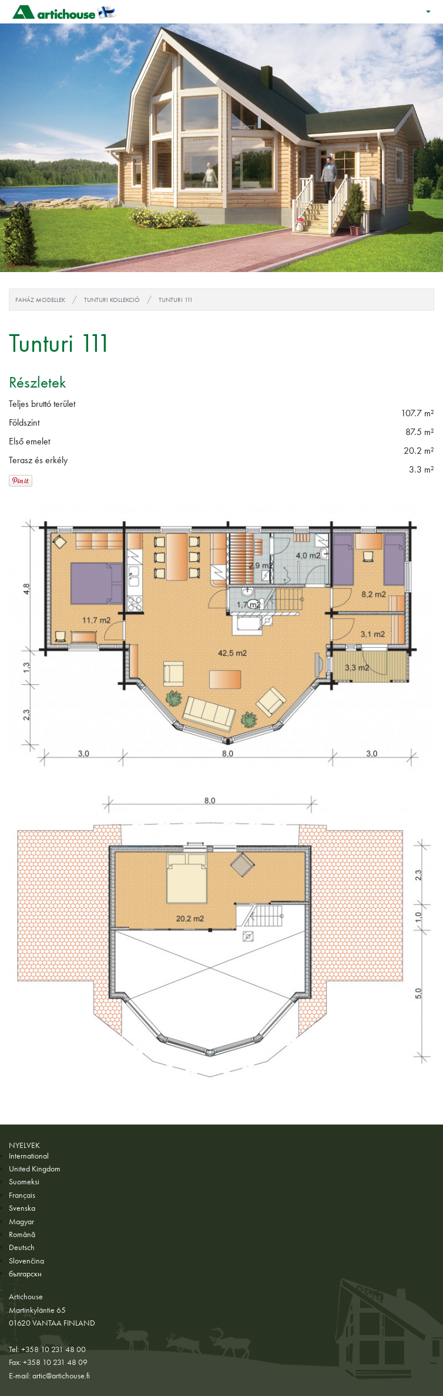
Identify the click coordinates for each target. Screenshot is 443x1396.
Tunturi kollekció (112, 299)
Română (22, 1234)
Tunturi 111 (176, 299)
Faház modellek (40, 299)
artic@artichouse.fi (61, 1375)
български (25, 1273)
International (29, 1155)
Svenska (22, 1208)
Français (22, 1195)
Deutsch (22, 1247)
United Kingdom (35, 1168)
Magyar (21, 1221)
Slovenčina (26, 1260)
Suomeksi (24, 1181)
